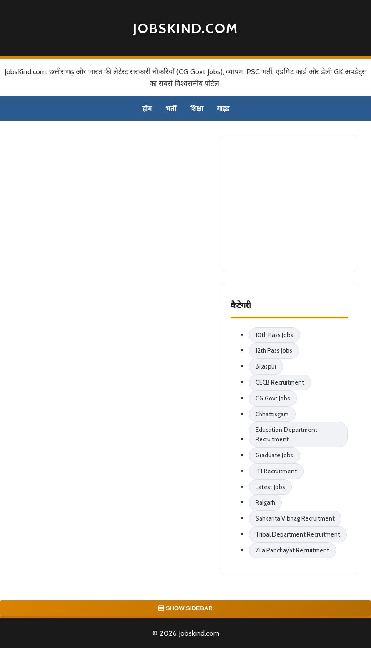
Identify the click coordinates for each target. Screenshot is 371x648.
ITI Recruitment (276, 471)
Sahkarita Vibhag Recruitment (295, 518)
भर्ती (170, 109)
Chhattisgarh (272, 414)
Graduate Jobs (274, 455)
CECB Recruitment (280, 382)
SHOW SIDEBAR (185, 608)
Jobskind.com (185, 28)
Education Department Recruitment (286, 434)
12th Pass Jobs (274, 350)
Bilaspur (266, 366)
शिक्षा (196, 109)
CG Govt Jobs (273, 398)
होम (147, 109)
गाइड (223, 109)
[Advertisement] (299, 201)
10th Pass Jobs (274, 335)
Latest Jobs (270, 487)
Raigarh (265, 502)
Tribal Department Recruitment (298, 534)
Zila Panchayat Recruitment (292, 550)
